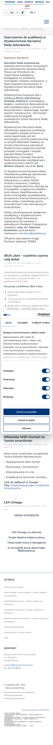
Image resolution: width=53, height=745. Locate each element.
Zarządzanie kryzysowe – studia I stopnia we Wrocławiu (24, 611)
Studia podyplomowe (14, 627)
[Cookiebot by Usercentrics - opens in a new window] (38, 315)
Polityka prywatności (13, 695)
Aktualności (21, 263)
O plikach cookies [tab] (41, 322)
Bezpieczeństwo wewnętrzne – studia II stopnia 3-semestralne (26, 620)
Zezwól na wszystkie (26, 412)
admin (21, 266)
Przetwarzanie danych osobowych (19, 692)
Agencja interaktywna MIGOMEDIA (35, 710)
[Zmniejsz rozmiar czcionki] (6, 12)
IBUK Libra (22, 281)
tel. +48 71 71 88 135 (12, 668)
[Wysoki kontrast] (23, 12)
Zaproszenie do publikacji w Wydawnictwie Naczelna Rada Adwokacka (25, 41)
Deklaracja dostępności (14, 698)
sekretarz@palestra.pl (32, 233)
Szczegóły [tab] (22, 322)
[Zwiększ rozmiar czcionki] (17, 12)
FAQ (6, 638)
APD (27, 6)
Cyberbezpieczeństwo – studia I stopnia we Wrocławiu (23, 602)
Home (16, 29)
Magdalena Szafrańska (12, 52)
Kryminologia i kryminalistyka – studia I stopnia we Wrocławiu (25, 594)
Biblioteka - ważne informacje (29, 49)
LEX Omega (13, 502)
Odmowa (26, 428)
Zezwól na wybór (26, 420)
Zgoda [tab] (8, 322)
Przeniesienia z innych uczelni (17, 632)
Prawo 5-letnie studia (13, 587)
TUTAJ (32, 241)
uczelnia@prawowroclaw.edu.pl (18, 665)
